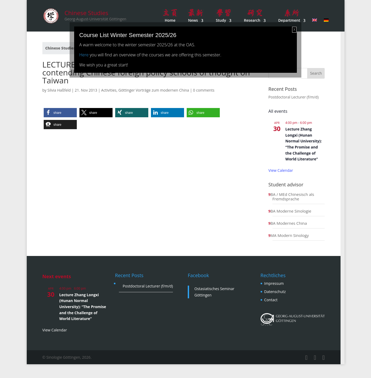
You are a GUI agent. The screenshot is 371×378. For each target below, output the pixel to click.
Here (83, 55)
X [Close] (294, 29)
